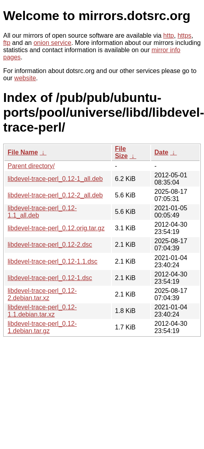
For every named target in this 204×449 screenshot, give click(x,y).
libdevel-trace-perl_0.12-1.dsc (50, 277)
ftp (6, 42)
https (185, 35)
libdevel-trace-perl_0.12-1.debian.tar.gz (42, 327)
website (25, 78)
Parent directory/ (31, 166)
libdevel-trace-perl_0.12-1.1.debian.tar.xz (42, 311)
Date (161, 152)
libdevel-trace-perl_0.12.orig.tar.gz (56, 228)
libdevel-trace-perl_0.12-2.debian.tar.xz (42, 294)
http (168, 35)
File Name (23, 152)
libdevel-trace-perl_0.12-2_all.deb (55, 195)
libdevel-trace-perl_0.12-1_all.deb (55, 178)
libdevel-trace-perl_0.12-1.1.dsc (52, 261)
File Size (121, 152)
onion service (52, 42)
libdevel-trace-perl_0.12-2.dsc (50, 244)
